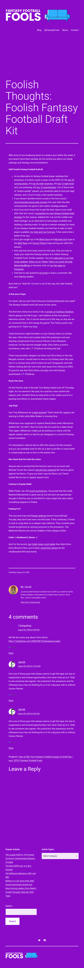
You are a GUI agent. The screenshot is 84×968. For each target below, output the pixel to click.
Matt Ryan (23, 243)
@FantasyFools (51, 30)
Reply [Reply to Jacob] (11, 700)
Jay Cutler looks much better (41, 544)
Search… (9, 906)
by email (44, 273)
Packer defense (38, 515)
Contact (75, 30)
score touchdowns (38, 491)
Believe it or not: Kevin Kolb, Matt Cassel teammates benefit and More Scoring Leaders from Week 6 (20, 884)
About (65, 30)
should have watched (45, 470)
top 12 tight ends (66, 183)
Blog (39, 30)
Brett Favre (44, 239)
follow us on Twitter (38, 261)
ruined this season (49, 548)
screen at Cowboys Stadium (59, 311)
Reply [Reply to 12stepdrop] (11, 653)
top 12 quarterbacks (46, 187)
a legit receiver (39, 412)
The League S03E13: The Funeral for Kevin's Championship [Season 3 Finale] (20, 858)
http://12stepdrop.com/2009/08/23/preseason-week (34, 641)
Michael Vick (61, 239)
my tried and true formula (42, 232)
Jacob (21, 662)
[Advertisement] (42, 59)
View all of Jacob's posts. (30, 602)
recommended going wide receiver (30, 202)
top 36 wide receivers (42, 183)
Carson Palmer (39, 243)
